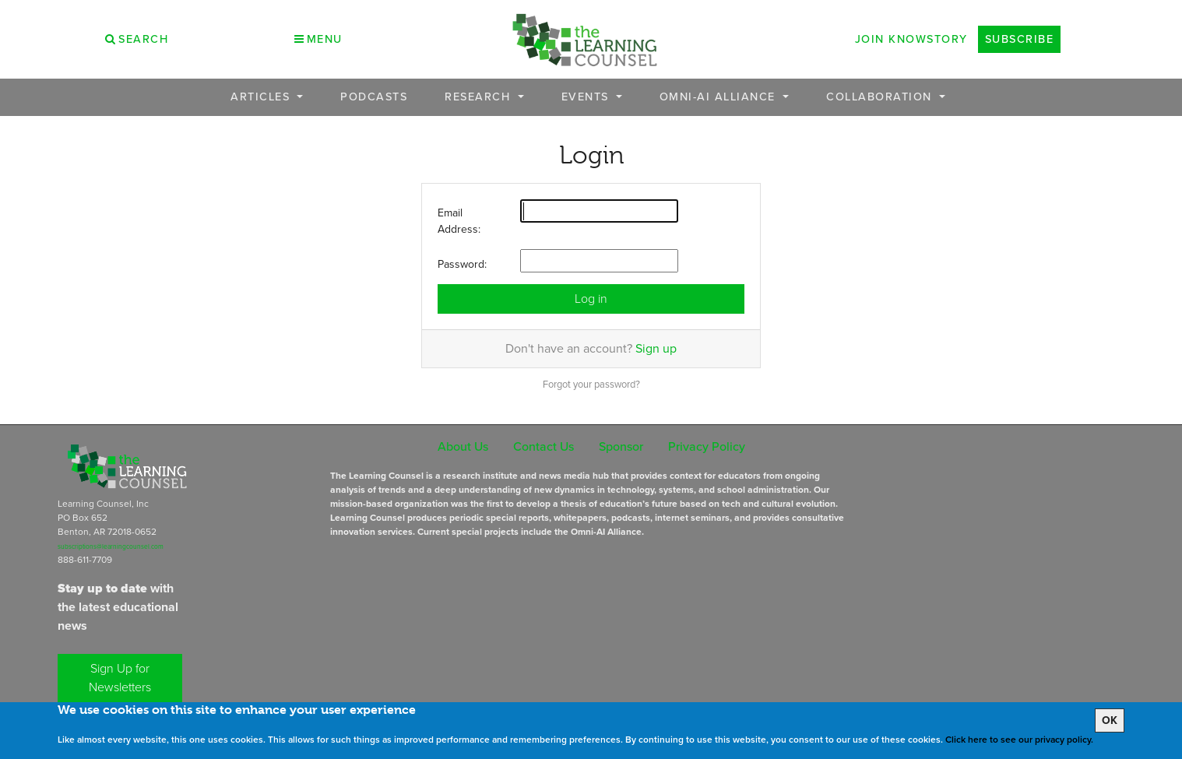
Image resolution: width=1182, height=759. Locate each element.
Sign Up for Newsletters (120, 677)
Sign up (656, 348)
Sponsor (621, 446)
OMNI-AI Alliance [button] (720, 97)
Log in (591, 298)
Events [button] (587, 97)
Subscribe (1019, 38)
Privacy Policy (706, 446)
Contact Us (543, 446)
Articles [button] (262, 97)
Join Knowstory (911, 38)
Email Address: (459, 221)
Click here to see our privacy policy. (1019, 740)
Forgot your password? (591, 384)
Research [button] (480, 97)
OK (1109, 720)
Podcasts (373, 97)
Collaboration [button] (881, 97)
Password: (462, 264)
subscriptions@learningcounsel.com (111, 546)
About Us (463, 446)
